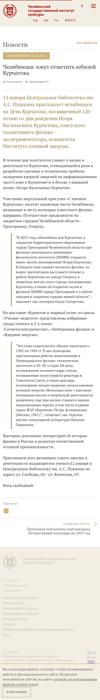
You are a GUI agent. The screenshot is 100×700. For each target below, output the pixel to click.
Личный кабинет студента (20, 608)
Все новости (87, 43)
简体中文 (70, 20)
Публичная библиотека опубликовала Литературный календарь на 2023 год (58, 531)
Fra (56, 20)
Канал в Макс (12, 590)
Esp (46, 20)
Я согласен (17, 692)
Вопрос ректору (13, 603)
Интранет (9, 624)
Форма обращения (15, 619)
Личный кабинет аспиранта (21, 613)
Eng (35, 20)
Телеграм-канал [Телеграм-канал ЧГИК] (16, 586)
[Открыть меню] (93, 8)
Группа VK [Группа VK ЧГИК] (13, 580)
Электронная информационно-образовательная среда (39, 629)
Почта (7, 634)
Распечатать (15, 82)
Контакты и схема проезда (20, 598)
